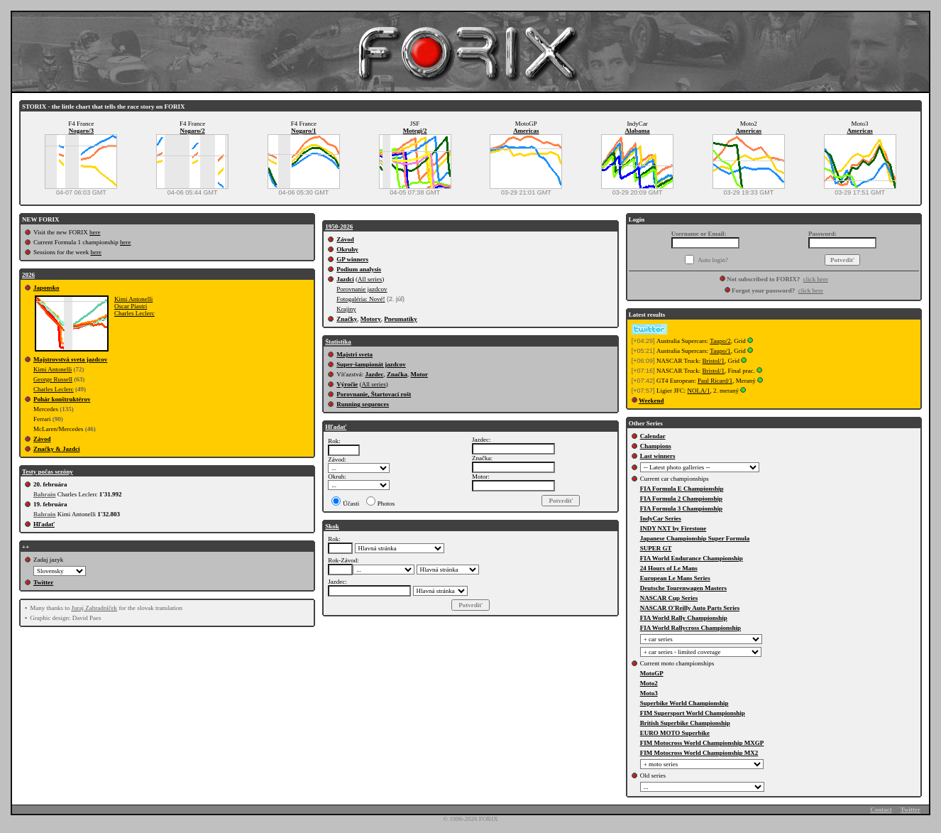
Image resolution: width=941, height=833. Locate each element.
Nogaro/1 (303, 130)
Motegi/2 (415, 130)
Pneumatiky (400, 318)
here (95, 232)
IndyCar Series (660, 518)
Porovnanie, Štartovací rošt (373, 394)
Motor (419, 374)
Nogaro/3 (81, 130)
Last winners (658, 455)
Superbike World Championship (684, 703)
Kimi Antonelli (133, 299)
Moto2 (649, 683)
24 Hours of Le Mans (669, 568)
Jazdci (345, 279)
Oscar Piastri (130, 306)
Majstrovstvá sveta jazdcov (70, 359)
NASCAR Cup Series (669, 597)
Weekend (651, 400)
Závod (42, 438)
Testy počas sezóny (47, 471)
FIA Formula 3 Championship (681, 508)
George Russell (52, 379)
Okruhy (347, 249)
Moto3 (649, 693)
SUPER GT (656, 548)
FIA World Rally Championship (683, 617)
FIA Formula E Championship (682, 488)
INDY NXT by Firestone (673, 528)
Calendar (653, 436)
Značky (346, 318)
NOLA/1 (698, 390)
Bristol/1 (713, 360)
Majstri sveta (354, 354)
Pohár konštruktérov (61, 399)
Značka (397, 374)
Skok (332, 526)
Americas (526, 130)
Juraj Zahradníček (94, 607)
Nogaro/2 (192, 130)
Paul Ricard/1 (715, 380)
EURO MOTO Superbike (675, 732)
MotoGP (652, 673)
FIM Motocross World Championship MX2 (699, 752)
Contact (881, 809)
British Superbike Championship (685, 722)
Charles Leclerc (134, 313)
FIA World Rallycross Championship (690, 627)
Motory (371, 318)
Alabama (637, 130)
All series (370, 279)
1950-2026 (339, 226)
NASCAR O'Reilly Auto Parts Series (690, 607)
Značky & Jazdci (56, 448)
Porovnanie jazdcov (361, 289)
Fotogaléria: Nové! (360, 299)
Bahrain (44, 494)
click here (815, 279)
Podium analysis (358, 269)
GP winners (352, 259)
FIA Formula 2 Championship (681, 498)
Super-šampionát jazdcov (370, 364)
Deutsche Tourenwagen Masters (683, 588)
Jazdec (374, 374)
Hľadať (44, 524)
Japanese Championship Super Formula (695, 538)
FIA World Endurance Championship (691, 558)
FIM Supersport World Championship (692, 713)
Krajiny (346, 308)
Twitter (43, 582)
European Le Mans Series (675, 578)
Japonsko (46, 287)
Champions (655, 446)
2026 (28, 274)
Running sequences (362, 404)
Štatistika (338, 341)
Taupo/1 (720, 350)
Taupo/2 (720, 340)
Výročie (347, 384)
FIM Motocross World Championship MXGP (702, 742)
